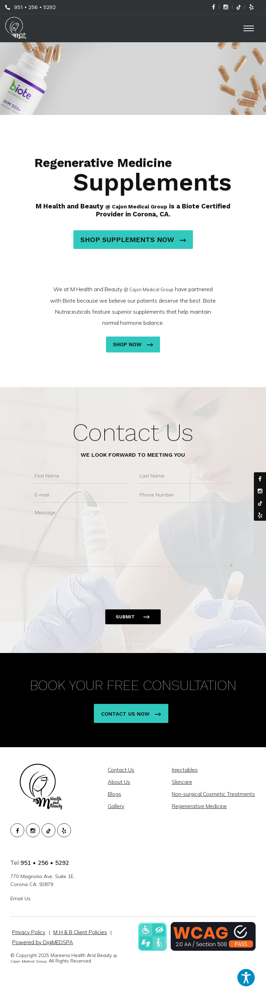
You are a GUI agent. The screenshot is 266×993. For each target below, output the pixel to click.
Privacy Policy (28, 932)
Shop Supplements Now (133, 239)
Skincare (182, 782)
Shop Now (133, 344)
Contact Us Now (131, 714)
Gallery (116, 806)
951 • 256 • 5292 (35, 7)
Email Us (20, 898)
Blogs (115, 794)
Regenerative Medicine (200, 806)
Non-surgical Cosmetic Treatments (214, 794)
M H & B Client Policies (80, 932)
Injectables (185, 770)
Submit (125, 616)
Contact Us (132, 432)
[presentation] (86, 583)
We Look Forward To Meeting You (133, 454)
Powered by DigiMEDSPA (42, 942)
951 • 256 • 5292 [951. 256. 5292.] (44, 862)
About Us (119, 782)
